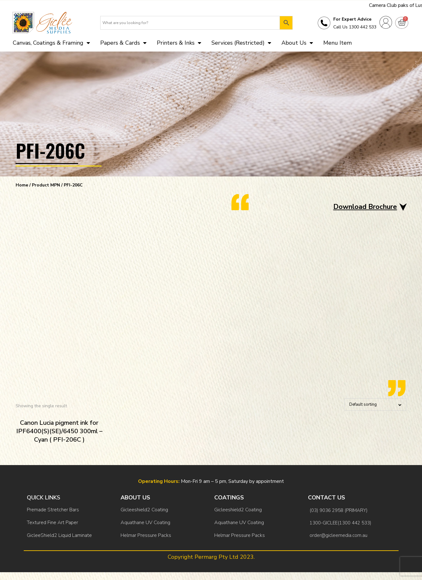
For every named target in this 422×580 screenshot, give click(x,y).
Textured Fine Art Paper (52, 522)
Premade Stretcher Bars (53, 510)
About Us (297, 43)
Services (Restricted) (241, 43)
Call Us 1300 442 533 (354, 27)
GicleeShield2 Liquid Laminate (59, 535)
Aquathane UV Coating (145, 522)
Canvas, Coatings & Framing (51, 43)
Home (22, 185)
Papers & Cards (123, 43)
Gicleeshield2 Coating (144, 510)
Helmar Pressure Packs (146, 535)
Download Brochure (365, 207)
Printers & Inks (179, 43)
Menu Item (337, 43)
